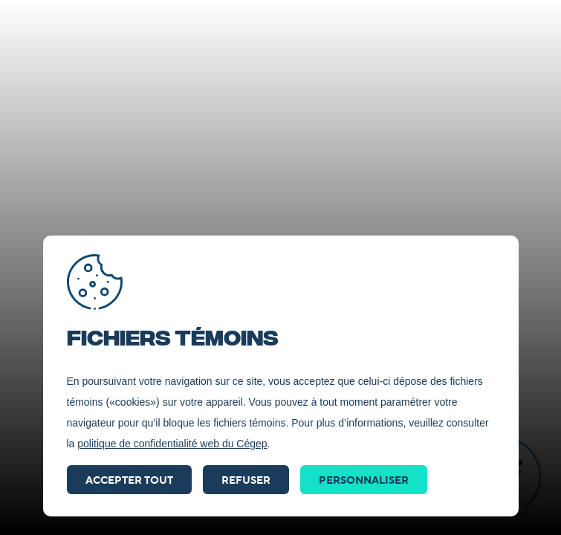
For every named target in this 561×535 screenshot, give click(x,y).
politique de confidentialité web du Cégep (172, 444)
